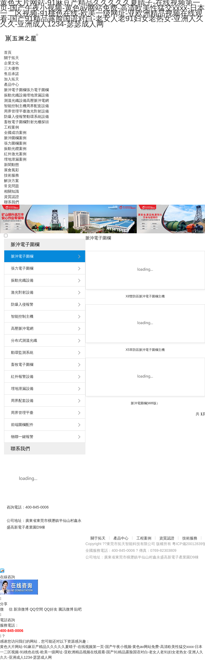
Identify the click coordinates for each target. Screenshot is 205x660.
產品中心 (120, 538)
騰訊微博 (66, 609)
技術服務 (189, 538)
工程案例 (143, 538)
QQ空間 (37, 609)
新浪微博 (22, 609)
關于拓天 (97, 538)
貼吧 (78, 609)
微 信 (7, 609)
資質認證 (166, 538)
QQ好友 (51, 609)
